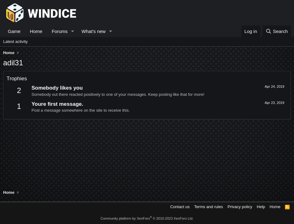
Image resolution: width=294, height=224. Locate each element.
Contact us (180, 206)
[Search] (277, 31)
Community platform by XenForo (147, 218)
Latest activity (15, 41)
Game (14, 31)
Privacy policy (240, 206)
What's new (94, 31)
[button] (72, 31)
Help (261, 206)
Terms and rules (208, 206)
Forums (60, 31)
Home (36, 31)
